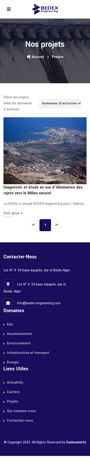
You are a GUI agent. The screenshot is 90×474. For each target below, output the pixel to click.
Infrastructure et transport (28, 352)
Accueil (35, 56)
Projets (12, 401)
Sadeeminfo (76, 442)
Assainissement (19, 333)
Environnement (19, 343)
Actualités (15, 382)
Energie (13, 362)
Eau (10, 324)
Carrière (13, 392)
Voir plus (13, 213)
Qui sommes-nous (21, 411)
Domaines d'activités (61, 103)
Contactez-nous (20, 420)
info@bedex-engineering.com (39, 303)
